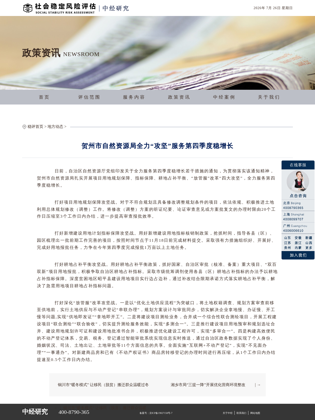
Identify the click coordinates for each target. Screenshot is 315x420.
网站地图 (255, 413)
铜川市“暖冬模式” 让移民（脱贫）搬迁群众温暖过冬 (103, 385)
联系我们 (241, 413)
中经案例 (224, 97)
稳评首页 (35, 126)
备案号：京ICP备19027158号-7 (156, 413)
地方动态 (55, 126)
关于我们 (269, 97)
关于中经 (228, 413)
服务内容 (134, 97)
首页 (44, 97)
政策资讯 (179, 97)
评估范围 (89, 97)
